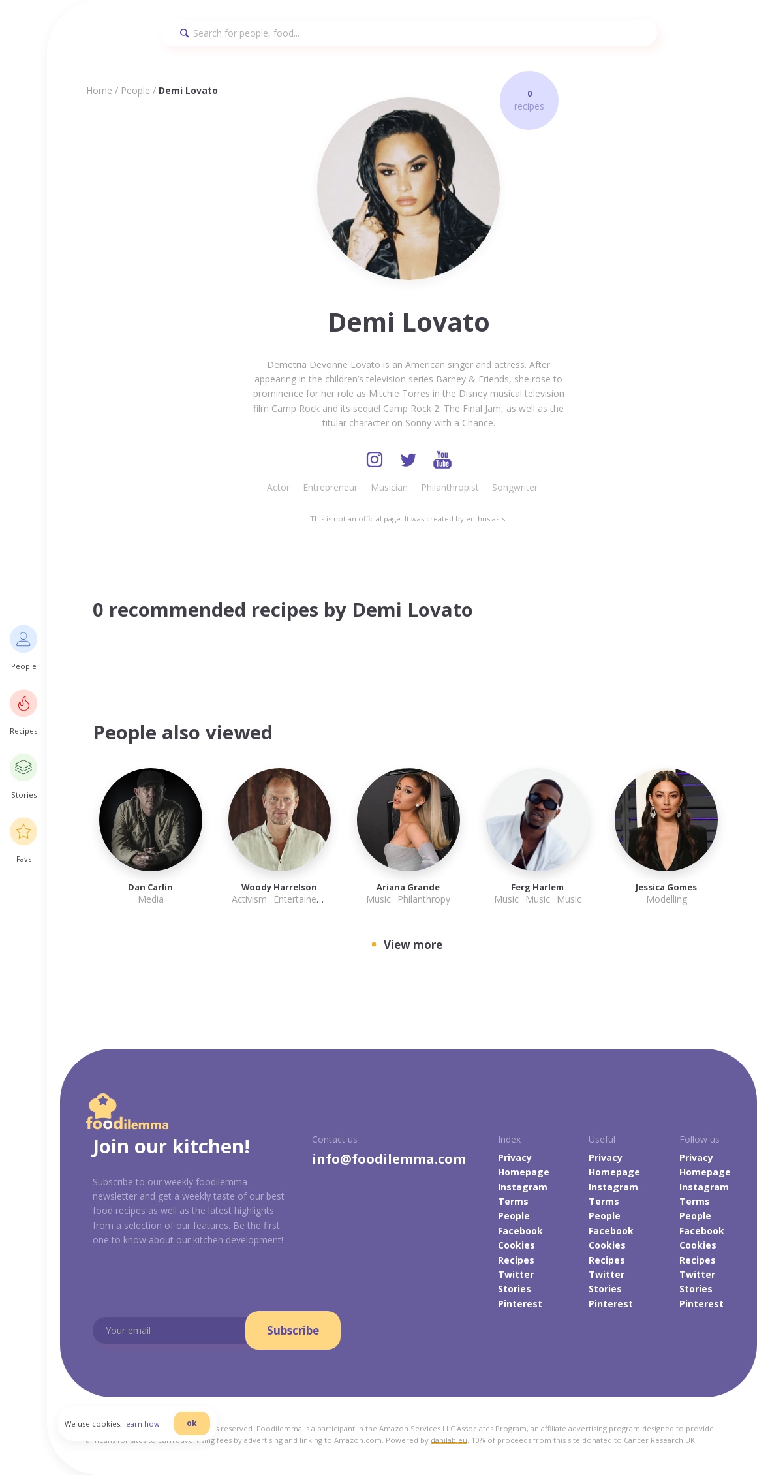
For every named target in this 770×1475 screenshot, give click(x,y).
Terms (513, 1201)
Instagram (522, 1187)
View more (413, 944)
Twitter (516, 1274)
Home (99, 90)
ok (194, 1424)
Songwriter (515, 487)
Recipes (516, 1260)
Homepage (523, 1172)
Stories (514, 1289)
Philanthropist (450, 487)
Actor (278, 487)
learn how (144, 1425)
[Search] (409, 33)
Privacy (515, 1157)
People (135, 90)
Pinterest (520, 1303)
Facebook (520, 1230)
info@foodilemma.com (389, 1159)
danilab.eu (449, 1440)
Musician (389, 487)
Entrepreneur (330, 487)
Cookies (516, 1245)
